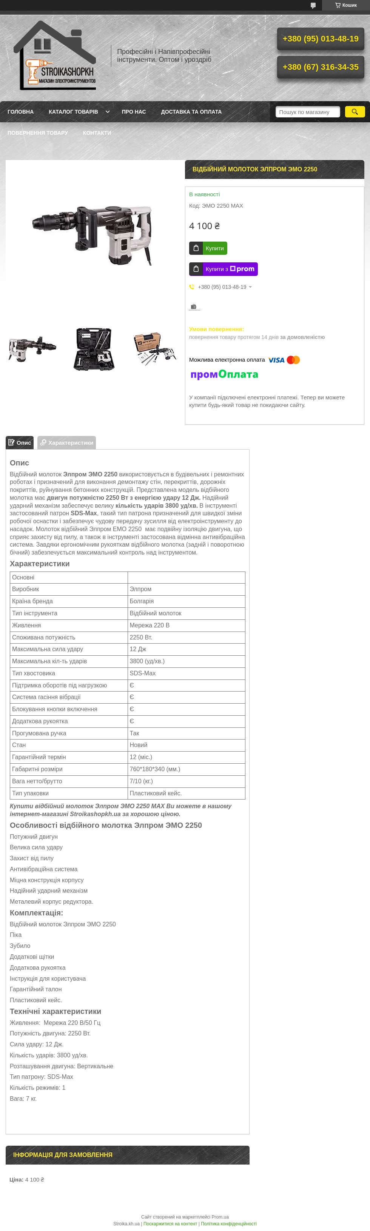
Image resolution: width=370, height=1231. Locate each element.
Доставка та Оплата (191, 112)
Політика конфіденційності (229, 1223)
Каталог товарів (73, 112)
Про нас (134, 112)
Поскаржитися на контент (170, 1223)
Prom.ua (220, 1217)
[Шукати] (355, 111)
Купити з (230, 269)
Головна (21, 112)
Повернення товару (38, 133)
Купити (215, 248)
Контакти (97, 133)
